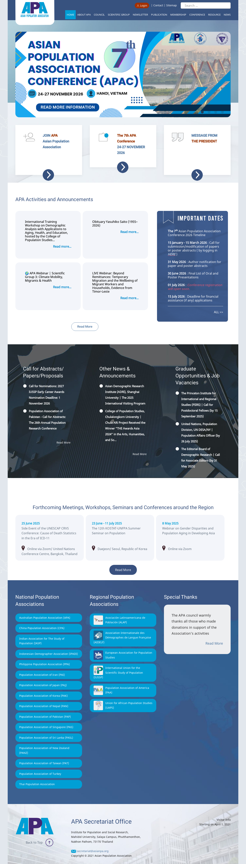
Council (99, 14)
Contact (158, 5)
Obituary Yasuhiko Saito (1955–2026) (115, 216)
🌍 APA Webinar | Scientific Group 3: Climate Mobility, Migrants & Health (45, 269)
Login (142, 5)
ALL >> (218, 304)
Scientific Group (119, 14)
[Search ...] (206, 5)
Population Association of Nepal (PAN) (43, 698)
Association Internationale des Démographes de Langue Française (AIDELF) (122, 629)
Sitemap (171, 5)
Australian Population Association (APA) (44, 610)
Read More (84, 319)
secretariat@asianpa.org (93, 843)
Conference (197, 14)
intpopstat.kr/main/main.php (120, 529)
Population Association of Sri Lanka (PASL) (46, 730)
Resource (214, 14)
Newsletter (140, 14)
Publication (159, 14)
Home (70, 14)
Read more (123, 167)
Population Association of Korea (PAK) (43, 688)
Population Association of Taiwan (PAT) (44, 755)
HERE (171, 246)
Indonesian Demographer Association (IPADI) (48, 646)
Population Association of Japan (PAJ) (43, 677)
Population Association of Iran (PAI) (42, 667)
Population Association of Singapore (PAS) (46, 719)
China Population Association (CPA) (41, 620)
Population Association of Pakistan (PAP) (45, 709)
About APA (84, 14)
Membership (178, 14)
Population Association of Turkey (40, 766)
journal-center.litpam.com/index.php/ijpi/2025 (190, 529)
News (227, 14)
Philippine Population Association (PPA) (44, 656)
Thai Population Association (37, 776)
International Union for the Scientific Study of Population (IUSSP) (118, 664)
